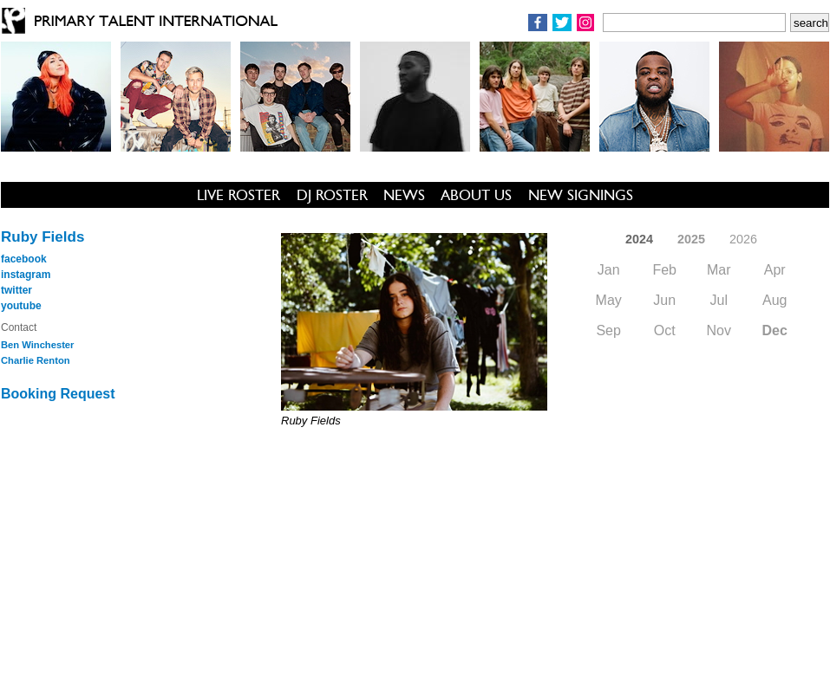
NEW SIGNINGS (580, 195)
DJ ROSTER (332, 195)
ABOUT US (476, 195)
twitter (16, 290)
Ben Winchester (37, 345)
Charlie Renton (35, 360)
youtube (21, 306)
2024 (639, 239)
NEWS (404, 195)
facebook (24, 259)
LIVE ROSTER (238, 195)
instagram (25, 275)
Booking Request (58, 393)
